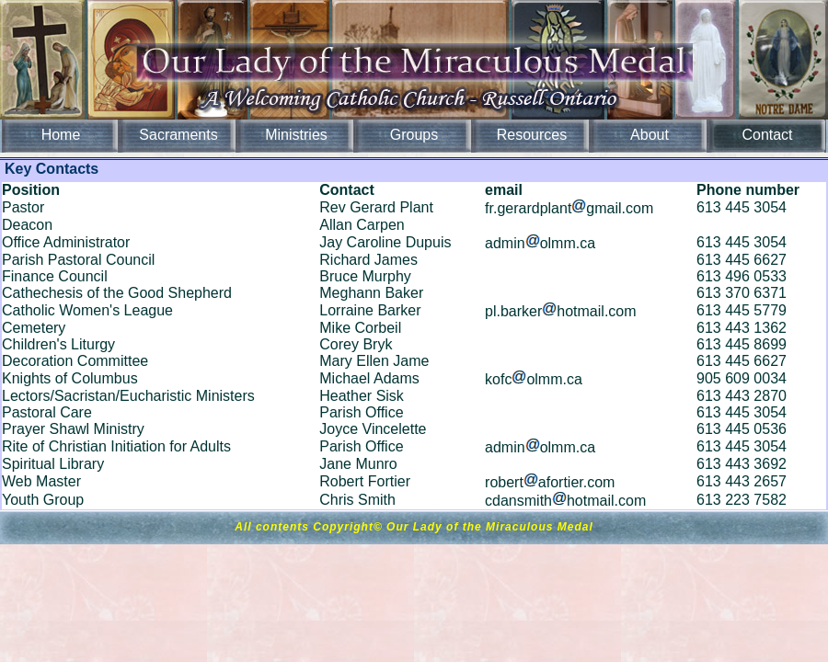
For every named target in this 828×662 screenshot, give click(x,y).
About (649, 135)
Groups (414, 135)
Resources (532, 135)
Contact (767, 135)
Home (61, 135)
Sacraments (178, 135)
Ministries (296, 135)
